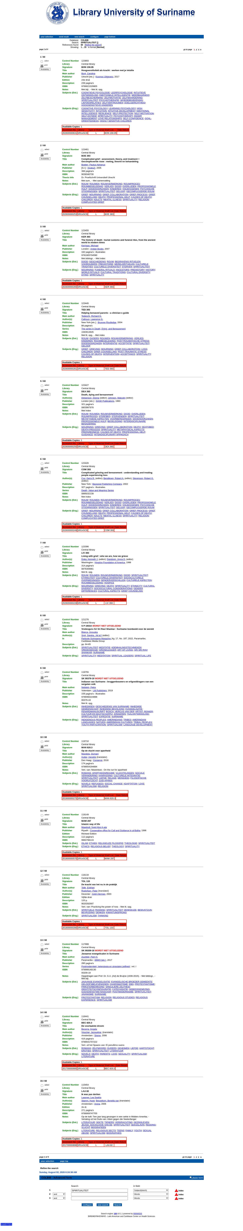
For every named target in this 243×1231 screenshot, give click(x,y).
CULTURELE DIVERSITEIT (107, 266)
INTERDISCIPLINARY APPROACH (111, 434)
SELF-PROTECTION (123, 113)
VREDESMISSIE (90, 650)
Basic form (198, 1175)
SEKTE (99, 1122)
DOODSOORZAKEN (99, 189)
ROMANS (86, 773)
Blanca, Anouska (90, 632)
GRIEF (85, 194)
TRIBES (127, 719)
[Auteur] (91, 168)
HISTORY (150, 270)
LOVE (141, 783)
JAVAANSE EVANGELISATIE (96, 981)
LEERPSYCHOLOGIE (122, 92)
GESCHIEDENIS (97, 261)
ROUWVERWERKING (111, 184)
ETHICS (86, 846)
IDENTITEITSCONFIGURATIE (96, 989)
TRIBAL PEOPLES (142, 722)
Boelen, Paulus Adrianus (93, 164)
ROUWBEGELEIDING (92, 186)
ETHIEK (93, 843)
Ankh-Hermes (98, 894)
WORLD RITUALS (90, 272)
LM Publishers (100, 690)
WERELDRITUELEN (124, 264)
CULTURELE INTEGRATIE (127, 775)
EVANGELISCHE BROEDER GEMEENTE (131, 981)
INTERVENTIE (110, 343)
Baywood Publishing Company (107, 484)
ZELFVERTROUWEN (112, 102)
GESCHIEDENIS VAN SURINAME (112, 706)
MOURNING (95, 194)
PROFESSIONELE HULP (94, 421)
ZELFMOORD (99, 1048)
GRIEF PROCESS (138, 194)
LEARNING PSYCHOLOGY (122, 108)
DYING (85, 275)
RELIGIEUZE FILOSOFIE (110, 843)
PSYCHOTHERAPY (123, 116)
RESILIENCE (104, 113)
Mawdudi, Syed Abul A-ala (94, 827)
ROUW (85, 184)
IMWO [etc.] (100, 960)
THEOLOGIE (130, 843)
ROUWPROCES (132, 184)
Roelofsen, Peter (90, 891)
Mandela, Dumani (90, 754)
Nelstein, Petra (89, 687)
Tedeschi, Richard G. (92, 316)
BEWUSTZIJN (145, 910)
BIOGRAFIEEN (98, 1127)
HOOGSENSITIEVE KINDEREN (97, 105)
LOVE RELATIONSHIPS (110, 118)
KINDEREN (115, 189)
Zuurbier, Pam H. (90, 957)
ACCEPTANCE (127, 354)
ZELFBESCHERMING (92, 97)
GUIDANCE (87, 434)
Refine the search (93, 45)
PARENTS (105, 1054)
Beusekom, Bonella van (107, 1100)
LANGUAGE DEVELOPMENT (138, 724)
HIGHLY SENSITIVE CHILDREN (115, 121)
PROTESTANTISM (91, 997)
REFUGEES (98, 783)
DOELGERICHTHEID (134, 102)
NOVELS (86, 783)
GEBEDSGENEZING (139, 989)
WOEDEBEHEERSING (131, 100)
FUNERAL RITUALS (105, 270)
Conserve (97, 760)
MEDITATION (103, 655)
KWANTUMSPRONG (116, 912)
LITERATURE (88, 1056)
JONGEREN (120, 714)
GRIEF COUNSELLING (105, 351)
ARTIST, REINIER (144, 711)
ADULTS (98, 199)
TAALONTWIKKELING (138, 714)
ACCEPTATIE (125, 343)
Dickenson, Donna (90, 398)
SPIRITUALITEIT (90, 100)
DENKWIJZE (130, 910)
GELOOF (120, 191)
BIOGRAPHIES (113, 1133)
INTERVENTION (111, 354)
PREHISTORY (137, 270)
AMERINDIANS (114, 719)
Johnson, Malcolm (117, 398)
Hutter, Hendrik (89, 757)
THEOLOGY (118, 846)
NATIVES (100, 722)
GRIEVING (94, 349)
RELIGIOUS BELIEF (101, 846)
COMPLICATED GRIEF (93, 202)
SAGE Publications (105, 401)
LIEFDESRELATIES (91, 102)
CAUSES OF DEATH (141, 197)
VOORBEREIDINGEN (120, 419)
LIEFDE (103, 778)
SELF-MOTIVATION (144, 113)
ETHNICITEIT (88, 577)
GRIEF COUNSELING (132, 591)
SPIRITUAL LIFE (143, 655)
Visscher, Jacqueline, (92, 1032)
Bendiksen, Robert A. (113, 478)
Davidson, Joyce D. (116, 559)
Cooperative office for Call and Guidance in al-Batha (115, 830)
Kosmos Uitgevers (104, 76)
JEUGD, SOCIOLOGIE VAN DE (97, 1125)
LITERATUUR (116, 1050)
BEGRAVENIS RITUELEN (127, 261)
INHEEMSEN (88, 706)
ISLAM (85, 843)
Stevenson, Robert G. (143, 478)
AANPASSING (105, 775)
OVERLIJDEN (129, 186)
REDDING (151, 1125)
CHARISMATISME (119, 984)
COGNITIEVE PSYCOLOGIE (96, 92)
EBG (131, 984)
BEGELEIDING (114, 421)
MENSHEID (123, 778)
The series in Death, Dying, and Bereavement (104, 329)
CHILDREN (87, 199)
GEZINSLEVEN (141, 1122)
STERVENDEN (119, 416)
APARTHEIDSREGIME (103, 773)
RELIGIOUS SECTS (106, 1130)
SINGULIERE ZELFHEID (117, 986)
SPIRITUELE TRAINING (93, 910)
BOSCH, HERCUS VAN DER (120, 711)
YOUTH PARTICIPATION (94, 724)
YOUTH (138, 1130)
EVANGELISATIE (133, 709)
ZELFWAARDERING (132, 97)
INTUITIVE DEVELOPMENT (121, 111)
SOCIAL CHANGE (113, 783)
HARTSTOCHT (146, 1048)
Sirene (97, 1035)
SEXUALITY (124, 1054)
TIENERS (109, 1122)
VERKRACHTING (123, 1122)
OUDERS (94, 338)
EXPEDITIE (104, 716)
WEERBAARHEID (140, 95)
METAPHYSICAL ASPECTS (130, 429)
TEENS (120, 1130)
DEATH (101, 197)
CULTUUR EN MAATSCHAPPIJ (97, 714)
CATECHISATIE (120, 989)
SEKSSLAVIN (138, 1125)
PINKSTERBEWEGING (93, 986)
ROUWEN (94, 184)
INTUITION (101, 111)
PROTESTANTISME (145, 984)
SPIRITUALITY (105, 116)
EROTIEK (86, 1050)
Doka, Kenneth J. (90, 559)
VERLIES (109, 186)
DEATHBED (148, 427)
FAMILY (129, 1130)
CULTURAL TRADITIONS (113, 272)
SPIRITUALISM (114, 724)
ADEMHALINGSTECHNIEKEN (126, 647)
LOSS (144, 349)
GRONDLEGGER (107, 650)
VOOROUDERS (89, 264)
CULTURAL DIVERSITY (138, 272)
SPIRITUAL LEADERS (122, 655)
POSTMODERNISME (123, 991)
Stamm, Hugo (88, 1100)
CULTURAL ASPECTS (109, 591)
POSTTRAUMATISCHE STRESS (133, 341)
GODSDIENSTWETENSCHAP (96, 991)
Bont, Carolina (88, 73)
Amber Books (96, 249)
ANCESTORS (122, 270)
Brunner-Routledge (107, 322)
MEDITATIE (104, 647)
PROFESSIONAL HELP (118, 197)
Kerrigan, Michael (90, 245)
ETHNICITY (136, 586)
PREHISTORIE (105, 264)
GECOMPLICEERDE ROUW (140, 191)
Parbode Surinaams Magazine (97, 638)
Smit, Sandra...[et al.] (92, 635)
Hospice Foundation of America (110, 562)
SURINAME (99, 652)
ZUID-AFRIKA (106, 780)
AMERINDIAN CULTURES (119, 722)
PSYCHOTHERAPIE (109, 100)
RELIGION (144, 199)
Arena (97, 1104)
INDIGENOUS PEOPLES (94, 719)
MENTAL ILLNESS (112, 199)
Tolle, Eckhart (88, 887)
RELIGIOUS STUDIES (124, 997)
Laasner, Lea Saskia (91, 1097)
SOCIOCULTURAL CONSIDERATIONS (113, 588)
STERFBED (104, 416)
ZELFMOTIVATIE (112, 97)
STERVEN (127, 266)
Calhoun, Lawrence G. (92, 319)
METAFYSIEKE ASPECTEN (95, 419)
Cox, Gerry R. (88, 478)
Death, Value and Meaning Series (98, 490)
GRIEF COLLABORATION (115, 194)
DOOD (118, 186)
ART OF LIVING (125, 650)
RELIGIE (112, 778)
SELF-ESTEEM (89, 116)
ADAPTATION (130, 783)
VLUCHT (86, 1127)
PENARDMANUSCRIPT (93, 711)
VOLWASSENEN (130, 189)
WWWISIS (137, 1211)
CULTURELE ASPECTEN (139, 580)
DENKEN (100, 912)
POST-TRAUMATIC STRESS (132, 351)
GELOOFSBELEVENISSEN (95, 984)
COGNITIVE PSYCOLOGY (95, 108)
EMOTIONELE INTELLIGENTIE (114, 95)
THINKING (103, 915)
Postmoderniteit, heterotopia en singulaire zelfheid (106, 966)
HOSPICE (109, 582)
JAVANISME (88, 994)
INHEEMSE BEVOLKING (112, 709)
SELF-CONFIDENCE (133, 118)
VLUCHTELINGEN (125, 773)
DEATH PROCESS (91, 429)
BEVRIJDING (88, 912)
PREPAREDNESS (90, 432)
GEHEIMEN (123, 1048)
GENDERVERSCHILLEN (113, 580)
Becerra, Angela (89, 1029)
